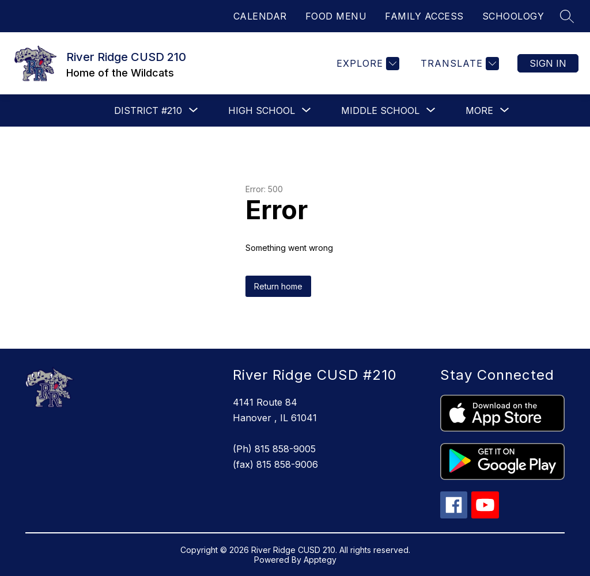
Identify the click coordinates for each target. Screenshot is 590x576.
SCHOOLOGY (513, 16)
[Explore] (366, 63)
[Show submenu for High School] (261, 110)
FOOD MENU (336, 16)
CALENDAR (260, 16)
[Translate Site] (458, 63)
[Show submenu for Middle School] (380, 110)
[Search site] (567, 16)
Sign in (548, 63)
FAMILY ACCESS (424, 16)
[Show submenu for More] (479, 110)
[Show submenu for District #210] (148, 110)
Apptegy (320, 559)
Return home (278, 286)
